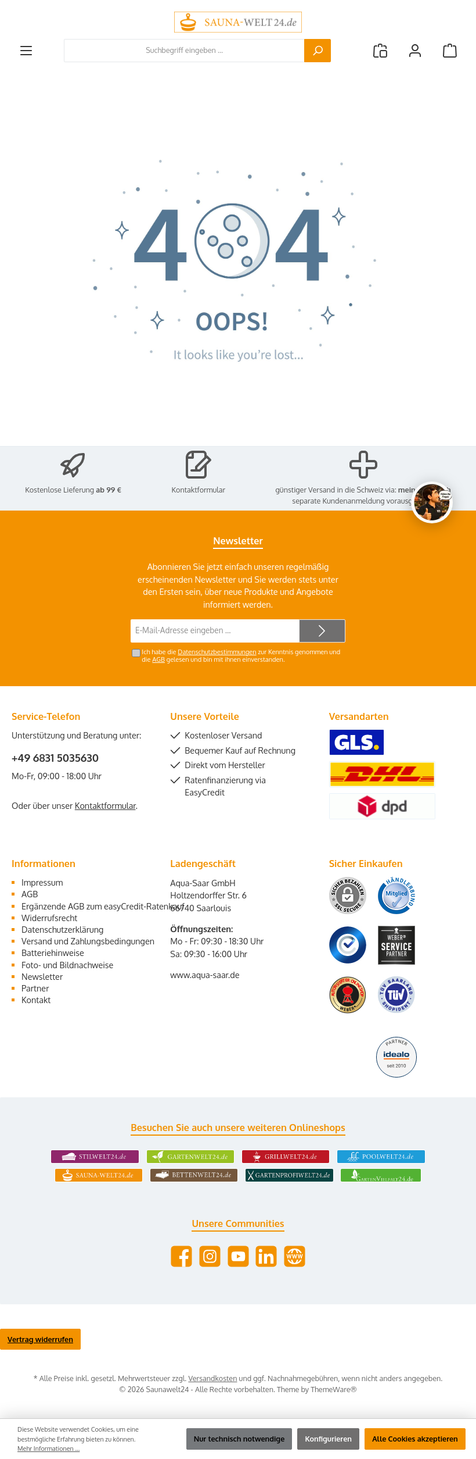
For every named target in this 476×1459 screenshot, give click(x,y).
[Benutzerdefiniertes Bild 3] (347, 945)
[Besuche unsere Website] (295, 1256)
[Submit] (322, 631)
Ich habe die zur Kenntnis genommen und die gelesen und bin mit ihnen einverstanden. (241, 655)
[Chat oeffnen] (432, 502)
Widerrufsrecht (49, 917)
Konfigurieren (328, 1438)
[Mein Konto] (415, 50)
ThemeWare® (334, 1389)
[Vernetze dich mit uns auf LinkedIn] (266, 1256)
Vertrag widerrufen (40, 1339)
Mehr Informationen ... (48, 1448)
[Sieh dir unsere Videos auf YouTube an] (238, 1256)
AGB (158, 659)
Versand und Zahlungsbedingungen (87, 941)
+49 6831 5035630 (55, 757)
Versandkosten (212, 1378)
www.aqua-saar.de (204, 974)
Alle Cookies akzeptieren (415, 1438)
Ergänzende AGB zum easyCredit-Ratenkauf (103, 906)
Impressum (42, 882)
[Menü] (26, 50)
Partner (35, 988)
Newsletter (42, 976)
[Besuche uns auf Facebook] (181, 1256)
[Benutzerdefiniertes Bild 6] (396, 994)
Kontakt (36, 999)
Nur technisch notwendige (239, 1438)
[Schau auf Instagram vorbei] (210, 1256)
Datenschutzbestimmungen (217, 652)
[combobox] (184, 50)
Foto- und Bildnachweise (67, 964)
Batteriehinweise (52, 952)
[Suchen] (317, 50)
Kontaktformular (199, 489)
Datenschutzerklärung (62, 929)
